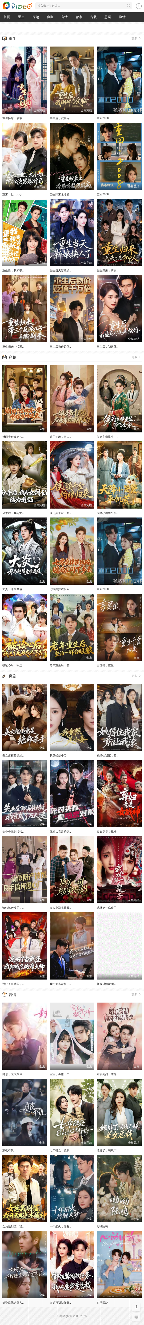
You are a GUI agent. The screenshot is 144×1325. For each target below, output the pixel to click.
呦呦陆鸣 (102, 1226)
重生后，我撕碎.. (60, 118)
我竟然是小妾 (58, 755)
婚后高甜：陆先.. (107, 1074)
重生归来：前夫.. (107, 270)
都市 (79, 17)
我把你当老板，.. (60, 984)
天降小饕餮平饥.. (107, 513)
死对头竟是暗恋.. (60, 831)
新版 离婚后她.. (106, 984)
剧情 (122, 17)
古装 (93, 17)
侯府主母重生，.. (107, 437)
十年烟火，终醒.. (60, 1226)
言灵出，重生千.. (107, 665)
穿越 (35, 17)
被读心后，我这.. (13, 665)
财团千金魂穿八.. (13, 437)
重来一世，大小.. (13, 194)
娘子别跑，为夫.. (60, 437)
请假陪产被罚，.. (13, 907)
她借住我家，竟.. (107, 755)
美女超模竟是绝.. (13, 755)
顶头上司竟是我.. (60, 907)
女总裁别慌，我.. (13, 1226)
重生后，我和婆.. (13, 270)
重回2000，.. (105, 118)
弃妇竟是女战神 (106, 831)
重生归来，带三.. (13, 346)
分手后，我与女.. (13, 513)
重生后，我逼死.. (107, 346)
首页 (7, 17)
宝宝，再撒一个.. (60, 1074)
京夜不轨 (8, 1150)
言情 (64, 17)
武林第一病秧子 (106, 907)
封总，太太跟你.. (13, 1074)
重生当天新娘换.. (60, 270)
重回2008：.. (105, 194)
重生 (21, 17)
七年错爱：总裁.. (60, 1150)
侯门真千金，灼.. (60, 513)
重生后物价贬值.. (60, 346)
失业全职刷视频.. (13, 831)
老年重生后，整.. (60, 665)
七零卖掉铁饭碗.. (60, 589)
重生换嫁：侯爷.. (13, 118)
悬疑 (107, 17)
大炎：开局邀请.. (13, 589)
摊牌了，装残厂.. (107, 1150)
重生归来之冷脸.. (60, 194)
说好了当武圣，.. (13, 984)
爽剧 (50, 17)
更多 (137, 38)
